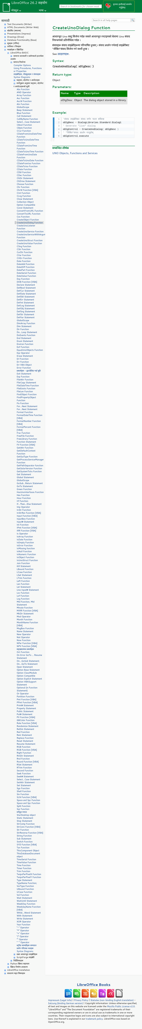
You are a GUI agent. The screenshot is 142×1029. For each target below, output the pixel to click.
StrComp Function (26, 823)
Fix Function (23, 403)
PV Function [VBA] (26, 717)
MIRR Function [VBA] (27, 610)
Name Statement (25, 631)
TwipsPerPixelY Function (29, 877)
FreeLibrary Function (27, 438)
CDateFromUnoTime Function (27, 147)
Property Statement (26, 708)
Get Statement (24, 474)
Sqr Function (23, 809)
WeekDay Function (26, 903)
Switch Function (25, 841)
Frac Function (23, 432)
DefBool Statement (26, 287)
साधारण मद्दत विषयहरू (16, 973)
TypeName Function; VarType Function (27, 885)
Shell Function (24, 791)
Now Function (24, 640)
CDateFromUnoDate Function (27, 156)
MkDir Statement (25, 613)
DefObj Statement (26, 308)
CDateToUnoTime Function (30, 151)
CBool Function (24, 124)
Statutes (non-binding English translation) (112, 1000)
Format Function (25, 412)
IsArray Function (25, 536)
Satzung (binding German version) (65, 1003)
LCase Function (24, 572)
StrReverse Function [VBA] (30, 832)
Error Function (24, 367)
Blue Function (23, 113)
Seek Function (24, 773)
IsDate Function (24, 539)
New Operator (24, 634)
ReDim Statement (25, 729)
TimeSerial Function (26, 859)
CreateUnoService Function (30, 231)
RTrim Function (24, 767)
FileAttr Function (25, 379)
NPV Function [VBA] (27, 646)
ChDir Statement (25, 178)
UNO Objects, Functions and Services (74, 153)
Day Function (23, 278)
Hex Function (23, 495)
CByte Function (24, 127)
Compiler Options (22, 65)
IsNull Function (24, 551)
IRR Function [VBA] (26, 530)
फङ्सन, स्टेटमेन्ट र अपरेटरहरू (28, 80)
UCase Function (24, 892)
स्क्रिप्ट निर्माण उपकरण (19, 966)
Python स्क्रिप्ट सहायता (19, 963)
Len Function (23, 583)
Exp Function (23, 376)
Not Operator (23, 637)
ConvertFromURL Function (30, 210)
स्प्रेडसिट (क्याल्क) (14, 30)
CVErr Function (24, 258)
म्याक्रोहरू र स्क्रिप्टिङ (15, 49)
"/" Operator (23, 936)
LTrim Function (24, 578)
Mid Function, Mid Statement (25, 603)
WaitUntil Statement (27, 900)
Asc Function (23, 98)
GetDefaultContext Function (26, 452)
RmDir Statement (25, 755)
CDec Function (24, 175)
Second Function (25, 770)
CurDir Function (24, 252)
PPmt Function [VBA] (27, 702)
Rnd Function (23, 758)
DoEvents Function (26, 335)
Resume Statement (26, 743)
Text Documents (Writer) (19, 24)
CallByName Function (27, 118)
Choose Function (25, 184)
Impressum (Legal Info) (60, 1000)
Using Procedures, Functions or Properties (28, 70)
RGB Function (23, 746)
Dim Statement (24, 326)
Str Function (23, 829)
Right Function (24, 752)
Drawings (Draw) (15, 36)
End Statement (24, 338)
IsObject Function (25, 557)
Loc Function (23, 592)
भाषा (41, 10)
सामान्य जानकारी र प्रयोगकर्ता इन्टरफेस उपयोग (26, 57)
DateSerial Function (26, 272)
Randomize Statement (27, 726)
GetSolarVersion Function (29, 468)
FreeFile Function (25, 435)
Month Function (24, 619)
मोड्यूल (14, 10)
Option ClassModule (27, 672)
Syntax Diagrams (22, 77)
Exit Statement (24, 373)
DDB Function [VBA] (27, 281)
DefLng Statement (26, 305)
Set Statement (24, 785)
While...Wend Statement (29, 912)
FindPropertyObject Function (26, 399)
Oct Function (23, 652)
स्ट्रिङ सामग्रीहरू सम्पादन (26, 945)
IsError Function (25, 545)
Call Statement (24, 116)
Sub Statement (24, 838)
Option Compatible (26, 204)
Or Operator (23, 693)
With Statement (24, 915)
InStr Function (24, 509)
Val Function (23, 894)
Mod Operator (24, 616)
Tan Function (23, 847)
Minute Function (25, 607)
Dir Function (23, 329)
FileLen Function (25, 391)
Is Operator (22, 533)
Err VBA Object (24, 364)
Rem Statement (24, 735)
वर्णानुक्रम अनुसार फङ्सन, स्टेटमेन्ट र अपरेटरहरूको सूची (28, 85)
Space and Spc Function (28, 800)
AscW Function (24, 101)
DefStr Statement (25, 314)
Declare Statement (26, 284)
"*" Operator (23, 930)
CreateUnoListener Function (26, 227)
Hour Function (24, 498)
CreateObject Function (28, 219)
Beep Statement (24, 110)
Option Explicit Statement (29, 678)
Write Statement (25, 918)
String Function (24, 835)
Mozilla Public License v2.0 (121, 1006)
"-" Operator (23, 927)
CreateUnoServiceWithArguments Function (30, 236)
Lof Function (23, 595)
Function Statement (26, 441)
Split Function (23, 806)
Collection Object (25, 201)
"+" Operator (23, 933)
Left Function (23, 581)
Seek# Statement (25, 776)
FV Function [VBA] (26, 444)
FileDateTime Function (28, 385)
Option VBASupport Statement (26, 683)
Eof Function (23, 347)
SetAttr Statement (26, 782)
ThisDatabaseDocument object (28, 855)
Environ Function (25, 344)
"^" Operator (23, 942)
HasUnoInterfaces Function (30, 492)
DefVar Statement (25, 317)
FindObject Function (27, 394)
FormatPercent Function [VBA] (28, 428)
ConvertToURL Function (28, 213)
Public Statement (25, 711)
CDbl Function (24, 172)
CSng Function (24, 246)
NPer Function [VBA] (27, 643)
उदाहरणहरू (63, 54)
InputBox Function (26, 518)
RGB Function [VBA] (27, 749)
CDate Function (24, 169)
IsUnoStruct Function (27, 560)
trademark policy (94, 1018)
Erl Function (23, 358)
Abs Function (23, 89)
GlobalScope (23, 107)
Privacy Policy (81, 1000)
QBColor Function (25, 720)
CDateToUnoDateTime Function (28, 141)
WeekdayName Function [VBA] (29, 908)
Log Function (23, 598)
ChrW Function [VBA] (27, 190)
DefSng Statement (26, 311)
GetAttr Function (25, 447)
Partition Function (25, 696)
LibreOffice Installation (18, 969)
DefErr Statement (25, 299)
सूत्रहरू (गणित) (13, 43)
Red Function (23, 732)
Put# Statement (24, 714)
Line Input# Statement (28, 589)
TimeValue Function (26, 862)
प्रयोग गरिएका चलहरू (25, 948)
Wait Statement (24, 897)
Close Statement (25, 198)
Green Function (24, 489)
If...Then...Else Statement (29, 504)
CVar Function (24, 255)
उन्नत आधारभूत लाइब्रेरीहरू (27, 954)
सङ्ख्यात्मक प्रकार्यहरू (25, 649)
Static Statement (25, 817)
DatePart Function (26, 270)
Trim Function (23, 871)
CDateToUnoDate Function (30, 160)
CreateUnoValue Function (29, 243)
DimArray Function (26, 323)
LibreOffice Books (93, 984)
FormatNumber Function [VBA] (29, 423)
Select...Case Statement (28, 121)
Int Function (23, 524)
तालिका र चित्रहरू (14, 46)
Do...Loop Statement (27, 332)
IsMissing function (26, 548)
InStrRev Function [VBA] (29, 512)
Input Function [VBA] (27, 515)
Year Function (23, 924)
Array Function (24, 95)
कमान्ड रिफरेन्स (19, 62)
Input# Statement (25, 521)
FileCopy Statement (26, 382)
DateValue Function (26, 275)
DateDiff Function (25, 267)
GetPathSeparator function (30, 465)
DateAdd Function (25, 264)
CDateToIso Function (27, 166)
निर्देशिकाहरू (18, 960)
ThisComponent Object (28, 850)
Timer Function (24, 868)
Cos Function (23, 216)
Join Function (23, 563)
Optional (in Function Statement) (27, 689)
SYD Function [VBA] (27, 844)
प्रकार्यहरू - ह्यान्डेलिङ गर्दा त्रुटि (29, 370)
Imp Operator (23, 506)
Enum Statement (25, 341)
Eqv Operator (23, 352)
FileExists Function (26, 388)
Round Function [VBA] (28, 761)
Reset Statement (25, 740)
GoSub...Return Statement (30, 483)
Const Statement (25, 207)
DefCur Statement (26, 290)
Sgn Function (23, 788)
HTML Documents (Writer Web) (23, 27)
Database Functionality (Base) (22, 40)
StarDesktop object (26, 814)
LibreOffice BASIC (19, 52)
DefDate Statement (26, 293)
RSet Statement (24, 764)
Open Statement (25, 666)
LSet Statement (24, 575)
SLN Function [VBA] (27, 797)
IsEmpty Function (25, 542)
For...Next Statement (27, 406)
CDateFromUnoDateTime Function (29, 135)
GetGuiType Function (27, 456)
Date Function (24, 261)
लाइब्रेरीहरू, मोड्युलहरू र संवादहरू (27, 74)
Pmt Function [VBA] (26, 699)
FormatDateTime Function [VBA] (29, 417)
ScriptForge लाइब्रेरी (25, 957)
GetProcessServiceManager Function (30, 461)
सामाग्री (5, 20)
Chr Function (23, 187)
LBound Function (25, 569)
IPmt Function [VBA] (27, 527)
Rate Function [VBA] (27, 723)
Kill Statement (24, 566)
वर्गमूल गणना (22, 812)
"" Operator (22, 939)
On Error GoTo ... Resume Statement (29, 656)
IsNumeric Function (26, 554)
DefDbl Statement (26, 296)
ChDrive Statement (26, 181)
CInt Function (23, 193)
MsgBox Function (25, 628)
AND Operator (24, 92)
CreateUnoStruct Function (30, 240)
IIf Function (22, 501)
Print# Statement (25, 705)
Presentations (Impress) (19, 33)
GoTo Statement (25, 486)
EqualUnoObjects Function (30, 350)
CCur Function (24, 130)
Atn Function (23, 104)
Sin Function (23, 794)
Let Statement (24, 586)
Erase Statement (25, 355)
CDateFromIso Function (28, 163)
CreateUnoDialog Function (30, 222)
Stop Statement (24, 820)
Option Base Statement (28, 669)
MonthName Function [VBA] (27, 624)
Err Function (23, 361)
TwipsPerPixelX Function (29, 874)
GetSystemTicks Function (29, 471)
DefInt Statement (25, 302)
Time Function (24, 865)
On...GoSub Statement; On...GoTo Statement (28, 662)
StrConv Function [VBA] (28, 826)
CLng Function (24, 195)
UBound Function (25, 889)
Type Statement (24, 880)
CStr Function (23, 249)
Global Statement (25, 477)
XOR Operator (24, 921)
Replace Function (25, 737)
